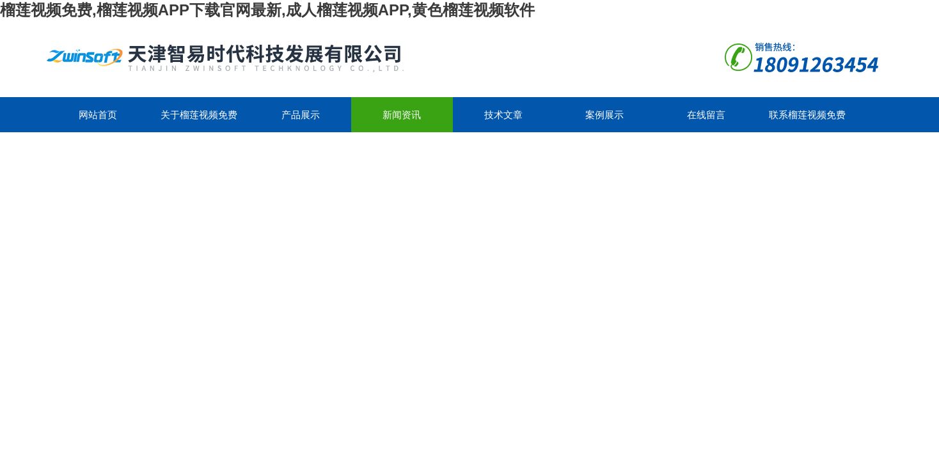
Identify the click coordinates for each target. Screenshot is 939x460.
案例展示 (604, 114)
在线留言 (706, 114)
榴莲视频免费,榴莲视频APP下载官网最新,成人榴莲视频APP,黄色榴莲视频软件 (267, 10)
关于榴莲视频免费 (199, 114)
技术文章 (503, 114)
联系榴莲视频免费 (807, 114)
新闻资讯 (402, 114)
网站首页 (98, 114)
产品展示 (300, 114)
